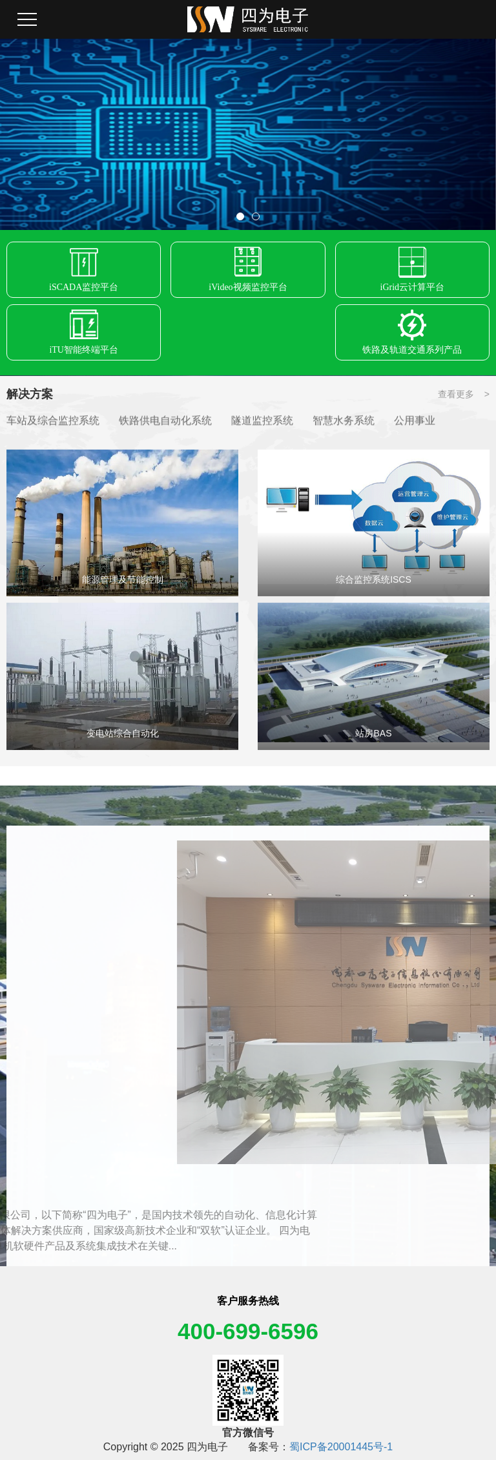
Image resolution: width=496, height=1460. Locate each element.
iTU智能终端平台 (83, 354)
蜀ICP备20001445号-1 (341, 1446)
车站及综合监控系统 (52, 420)
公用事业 (414, 420)
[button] (240, 216)
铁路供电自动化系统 (165, 420)
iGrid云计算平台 (412, 291)
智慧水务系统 (344, 420)
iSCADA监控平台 (83, 291)
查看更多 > (464, 394)
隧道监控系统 (262, 420)
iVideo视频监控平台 (248, 291)
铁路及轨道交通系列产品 (412, 354)
